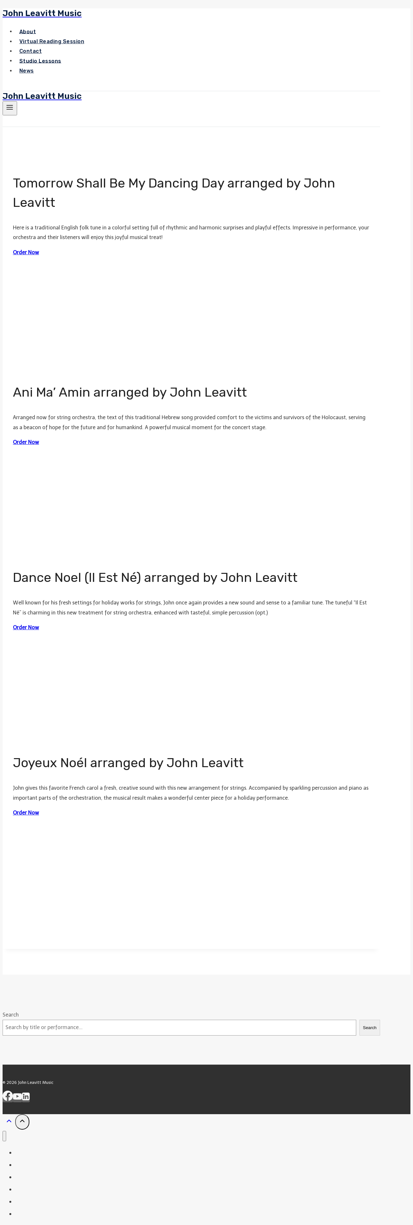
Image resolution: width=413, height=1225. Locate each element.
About (27, 31)
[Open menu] (10, 108)
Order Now (26, 252)
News (26, 71)
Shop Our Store (38, 1214)
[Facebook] (8, 1099)
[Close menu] (4, 1136)
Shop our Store (32, 85)
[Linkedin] (26, 1099)
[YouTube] (17, 1099)
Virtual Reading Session (51, 41)
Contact (30, 51)
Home (24, 1152)
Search (11, 1015)
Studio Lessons (40, 61)
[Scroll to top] (9, 1123)
